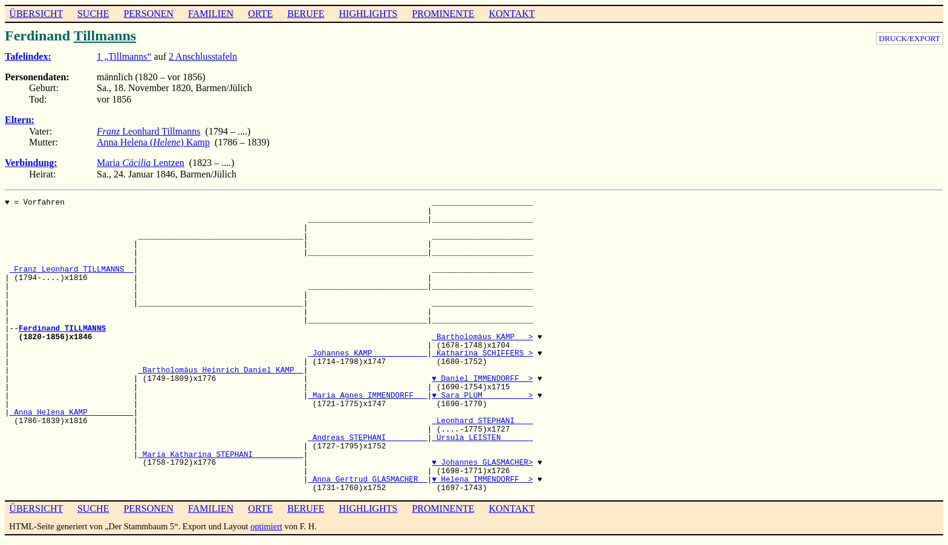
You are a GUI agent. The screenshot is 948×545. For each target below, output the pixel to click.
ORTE (260, 13)
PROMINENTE (443, 13)
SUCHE (93, 13)
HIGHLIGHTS (368, 13)
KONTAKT (511, 13)
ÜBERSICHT (36, 13)
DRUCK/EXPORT (909, 38)
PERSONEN (148, 13)
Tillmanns (105, 35)
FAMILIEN (210, 13)
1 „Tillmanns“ (124, 56)
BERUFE (305, 13)
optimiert (266, 526)
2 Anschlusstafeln (203, 56)
